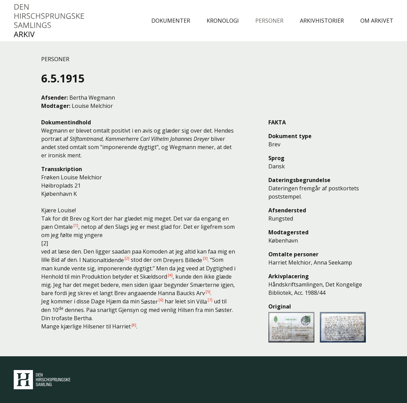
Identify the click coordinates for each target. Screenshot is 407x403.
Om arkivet (376, 20)
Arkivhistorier (322, 20)
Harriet (121, 326)
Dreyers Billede (182, 260)
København (283, 240)
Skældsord (153, 276)
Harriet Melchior (289, 262)
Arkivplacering (288, 276)
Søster (149, 301)
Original (279, 306)
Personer (269, 20)
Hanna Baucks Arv (181, 293)
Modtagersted (288, 232)
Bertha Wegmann (92, 97)
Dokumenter (170, 20)
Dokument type (290, 136)
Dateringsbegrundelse (299, 180)
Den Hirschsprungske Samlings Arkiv (49, 20)
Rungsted (280, 218)
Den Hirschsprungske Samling (42, 379)
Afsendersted (287, 210)
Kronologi (223, 20)
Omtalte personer (293, 254)
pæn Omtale (57, 227)
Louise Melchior (92, 106)
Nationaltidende (103, 260)
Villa (201, 301)
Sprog (276, 158)
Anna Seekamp (333, 262)
